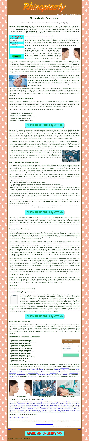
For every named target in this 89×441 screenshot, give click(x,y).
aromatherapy (54, 373)
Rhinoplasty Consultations (23, 402)
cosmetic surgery (59, 369)
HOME (58, 14)
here (41, 399)
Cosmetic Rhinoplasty (43, 403)
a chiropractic (61, 371)
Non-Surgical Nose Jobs (16, 405)
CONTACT (71, 14)
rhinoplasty (47, 29)
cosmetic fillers (38, 371)
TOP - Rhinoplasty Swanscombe (18, 417)
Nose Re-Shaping (61, 407)
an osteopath (73, 373)
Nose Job (76, 408)
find (13, 325)
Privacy (79, 429)
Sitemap (9, 429)
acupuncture (12, 369)
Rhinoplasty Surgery (57, 403)
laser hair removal (44, 374)
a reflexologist (33, 373)
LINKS (62, 14)
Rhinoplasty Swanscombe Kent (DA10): (21, 26)
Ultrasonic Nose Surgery (66, 410)
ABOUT (66, 14)
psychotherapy (64, 368)
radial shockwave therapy (35, 369)
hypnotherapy (21, 374)
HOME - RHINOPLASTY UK (44, 424)
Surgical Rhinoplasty (62, 402)
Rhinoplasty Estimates (16, 410)
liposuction (32, 376)
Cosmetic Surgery (20, 408)
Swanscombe (42, 217)
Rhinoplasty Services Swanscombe (24, 337)
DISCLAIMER (77, 14)
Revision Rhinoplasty (72, 403)
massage (65, 374)
